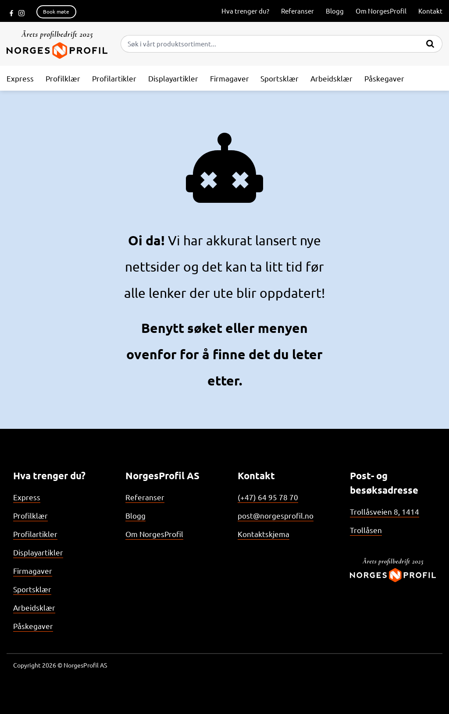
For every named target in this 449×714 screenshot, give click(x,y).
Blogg (335, 11)
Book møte (56, 11)
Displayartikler (38, 552)
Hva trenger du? (245, 11)
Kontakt (430, 11)
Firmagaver (32, 570)
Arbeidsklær (34, 607)
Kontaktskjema (263, 533)
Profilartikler (35, 533)
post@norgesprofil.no (276, 515)
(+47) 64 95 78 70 (268, 497)
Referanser (297, 11)
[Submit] (430, 42)
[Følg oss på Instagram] (21, 12)
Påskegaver (33, 625)
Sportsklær (32, 589)
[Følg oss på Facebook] (11, 12)
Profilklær (30, 515)
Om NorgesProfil (381, 11)
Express (26, 497)
